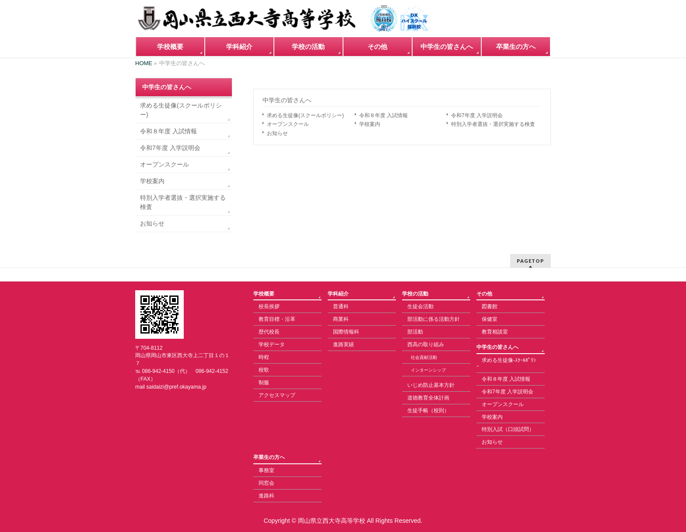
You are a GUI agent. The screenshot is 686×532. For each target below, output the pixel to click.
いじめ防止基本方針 (431, 385)
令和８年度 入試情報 (383, 115)
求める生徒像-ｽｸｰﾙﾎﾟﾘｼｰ (506, 363)
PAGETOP (530, 261)
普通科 (341, 306)
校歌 (264, 370)
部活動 (415, 332)
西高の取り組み (425, 344)
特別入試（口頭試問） (508, 429)
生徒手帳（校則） (428, 410)
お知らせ (277, 133)
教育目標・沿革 (277, 319)
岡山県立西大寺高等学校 (331, 520)
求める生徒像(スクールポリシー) (305, 115)
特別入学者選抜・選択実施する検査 (493, 124)
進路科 (266, 496)
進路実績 (343, 344)
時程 (264, 357)
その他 (484, 294)
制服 (264, 382)
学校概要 (263, 294)
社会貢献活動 (424, 357)
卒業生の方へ (269, 457)
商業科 (341, 319)
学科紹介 (338, 294)
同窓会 (266, 483)
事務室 (266, 470)
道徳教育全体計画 (428, 398)
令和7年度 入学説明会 (477, 115)
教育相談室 (495, 332)
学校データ (272, 344)
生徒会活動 (420, 306)
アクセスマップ (277, 395)
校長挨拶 (269, 306)
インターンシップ (428, 370)
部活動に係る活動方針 (433, 319)
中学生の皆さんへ (287, 100)
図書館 (489, 306)
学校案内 (369, 124)
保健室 (489, 319)
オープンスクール (288, 124)
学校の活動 (415, 294)
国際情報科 (346, 332)
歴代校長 (269, 332)
